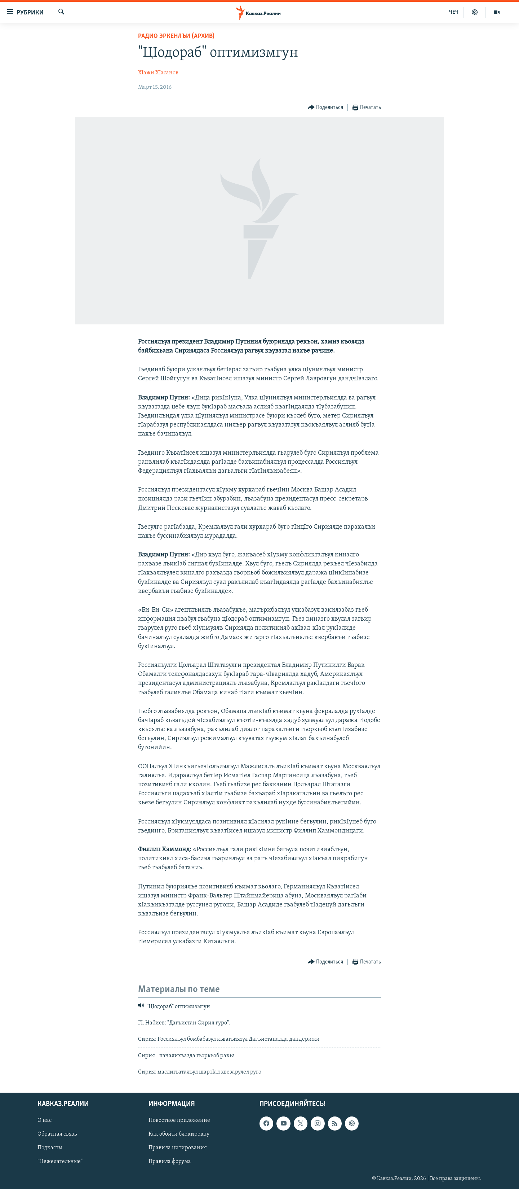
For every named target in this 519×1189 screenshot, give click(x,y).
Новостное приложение (179, 1120)
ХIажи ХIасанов (158, 73)
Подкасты (49, 1148)
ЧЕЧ (453, 12)
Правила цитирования (177, 1148)
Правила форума (169, 1161)
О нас (44, 1120)
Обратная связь (57, 1134)
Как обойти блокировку (178, 1134)
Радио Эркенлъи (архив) (176, 36)
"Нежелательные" (60, 1161)
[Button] (325, 108)
